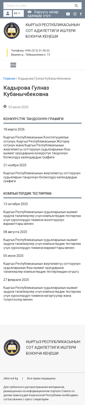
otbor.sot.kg (11, 378)
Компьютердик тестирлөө (27, 193)
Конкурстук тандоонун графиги (33, 119)
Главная (9, 78)
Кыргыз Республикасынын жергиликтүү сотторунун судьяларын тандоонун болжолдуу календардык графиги (41, 177)
